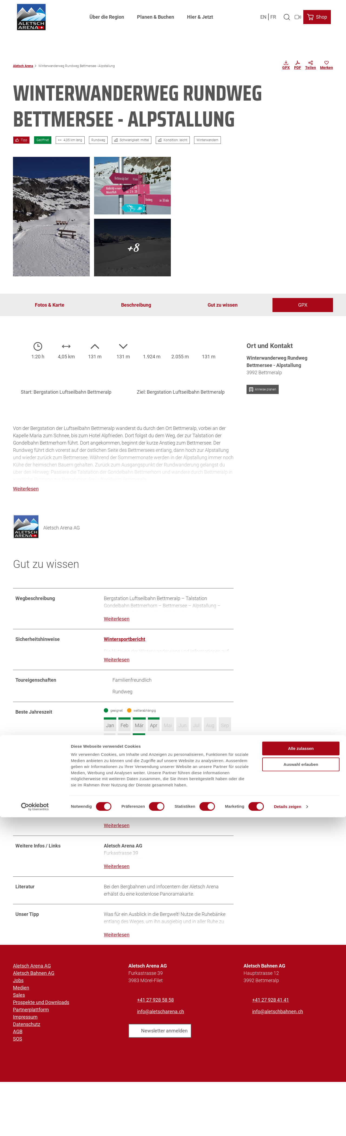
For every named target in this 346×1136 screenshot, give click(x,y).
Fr (275, 15)
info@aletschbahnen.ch (277, 1025)
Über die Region (106, 15)
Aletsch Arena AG (32, 979)
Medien (21, 1001)
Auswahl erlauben (301, 1083)
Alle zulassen (301, 1067)
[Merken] (326, 66)
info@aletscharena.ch (160, 1025)
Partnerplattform (31, 1023)
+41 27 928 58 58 (155, 1013)
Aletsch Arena (23, 66)
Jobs (18, 994)
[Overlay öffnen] (288, 15)
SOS (17, 1052)
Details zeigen (287, 1125)
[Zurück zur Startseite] (29, 15)
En (265, 15)
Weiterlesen (116, 619)
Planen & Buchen (155, 15)
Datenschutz (26, 1038)
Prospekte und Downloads (41, 1016)
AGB (17, 1045)
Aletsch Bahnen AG (33, 986)
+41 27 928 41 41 (270, 1013)
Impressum (25, 1030)
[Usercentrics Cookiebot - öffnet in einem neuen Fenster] (35, 1125)
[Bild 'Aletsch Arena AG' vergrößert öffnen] (26, 523)
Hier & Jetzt (200, 15)
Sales (19, 1008)
